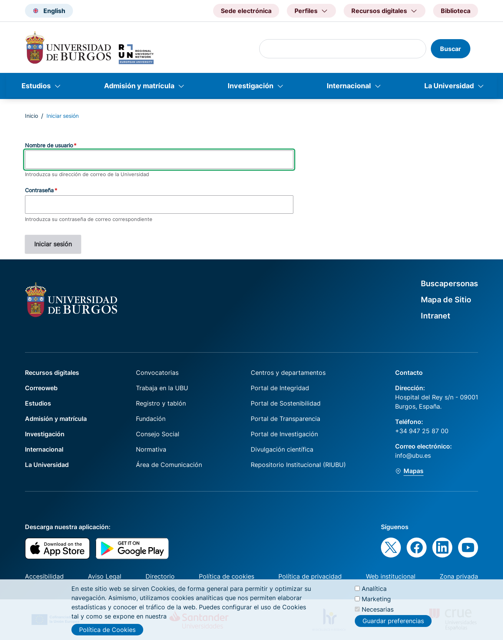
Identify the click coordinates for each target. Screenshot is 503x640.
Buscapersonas (449, 283)
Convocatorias (157, 372)
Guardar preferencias (393, 624)
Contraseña (39, 190)
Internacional (349, 86)
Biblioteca (455, 11)
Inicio (31, 115)
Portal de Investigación (284, 434)
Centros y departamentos (288, 372)
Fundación (150, 418)
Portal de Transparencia (285, 418)
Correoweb (41, 388)
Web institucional (390, 576)
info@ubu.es (413, 455)
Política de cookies (226, 576)
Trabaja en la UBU (162, 388)
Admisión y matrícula (139, 86)
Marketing (376, 601)
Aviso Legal (104, 576)
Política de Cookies (107, 632)
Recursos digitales (52, 372)
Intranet (435, 315)
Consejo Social (157, 434)
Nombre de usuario (49, 145)
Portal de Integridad (280, 388)
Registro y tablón (161, 403)
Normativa (151, 449)
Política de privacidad (310, 576)
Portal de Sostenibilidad (286, 403)
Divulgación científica (282, 449)
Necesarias (378, 612)
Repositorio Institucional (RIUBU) (298, 464)
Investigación (250, 86)
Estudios (36, 86)
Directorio (160, 576)
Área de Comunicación (169, 464)
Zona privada (459, 576)
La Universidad (449, 86)
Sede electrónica (246, 11)
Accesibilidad (44, 576)
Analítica (374, 591)
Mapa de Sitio (446, 299)
